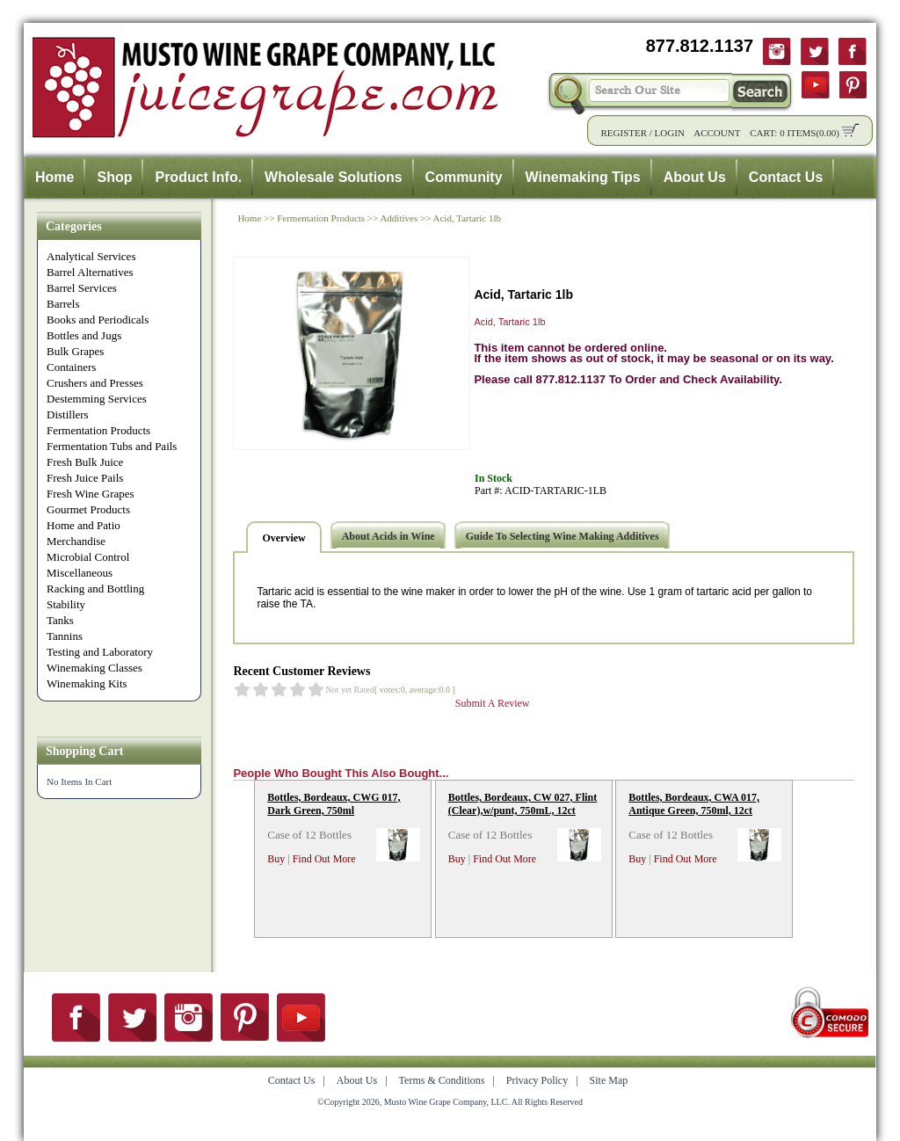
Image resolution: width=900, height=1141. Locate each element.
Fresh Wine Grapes (90, 493)
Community (464, 177)
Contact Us (786, 177)
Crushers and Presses (95, 382)
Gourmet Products (88, 509)
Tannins (65, 636)
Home (54, 177)
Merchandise (76, 541)
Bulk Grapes (75, 351)
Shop (114, 177)
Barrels (63, 303)
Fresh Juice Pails (85, 477)
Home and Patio (83, 525)
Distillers (68, 414)
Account (716, 132)
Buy (276, 859)
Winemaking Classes (94, 667)
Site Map (609, 1080)
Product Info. (198, 177)
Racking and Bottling (95, 588)
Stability (66, 604)
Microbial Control (88, 556)
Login (670, 132)
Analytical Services (91, 256)
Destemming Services (97, 398)
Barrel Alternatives (90, 272)
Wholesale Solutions (333, 177)
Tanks (60, 620)
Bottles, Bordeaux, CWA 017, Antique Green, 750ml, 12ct (693, 804)
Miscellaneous (79, 572)
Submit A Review (492, 703)
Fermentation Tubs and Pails (112, 446)
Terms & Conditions (442, 1080)
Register (623, 132)
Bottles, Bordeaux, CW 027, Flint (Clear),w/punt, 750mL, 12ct (522, 804)
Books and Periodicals (98, 319)
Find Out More (324, 859)
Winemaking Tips (583, 177)
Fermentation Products (98, 430)
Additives (398, 218)
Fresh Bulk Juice (85, 462)
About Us (695, 177)
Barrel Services (82, 287)
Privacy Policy (537, 1080)
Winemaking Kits (87, 683)
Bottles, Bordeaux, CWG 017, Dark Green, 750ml (333, 804)
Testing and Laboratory (100, 651)
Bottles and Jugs (84, 335)
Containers (71, 367)
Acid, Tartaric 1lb (467, 218)
